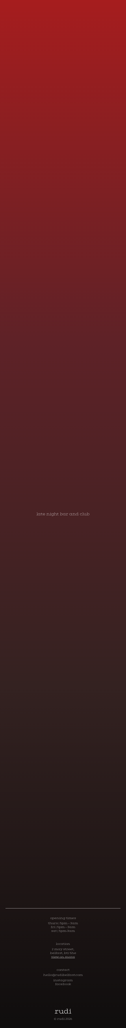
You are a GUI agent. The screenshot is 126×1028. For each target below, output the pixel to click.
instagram (63, 980)
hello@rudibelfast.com (63, 974)
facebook (63, 984)
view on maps (63, 956)
